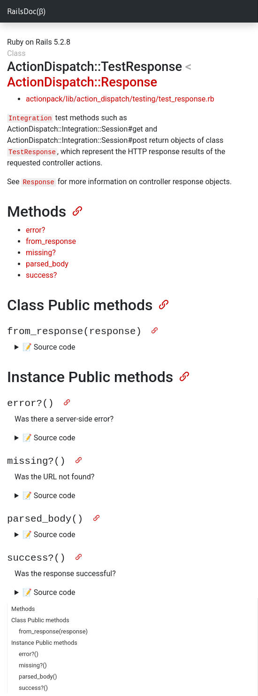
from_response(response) (53, 626)
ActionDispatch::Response (82, 82)
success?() (33, 683)
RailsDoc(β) (26, 11)
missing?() (33, 660)
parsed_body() (38, 671)
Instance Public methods (44, 637)
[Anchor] (76, 210)
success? (41, 275)
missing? (41, 252)
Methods (23, 604)
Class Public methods (40, 615)
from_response (51, 241)
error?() (28, 649)
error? (35, 230)
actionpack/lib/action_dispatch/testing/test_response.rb (120, 98)
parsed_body (47, 263)
